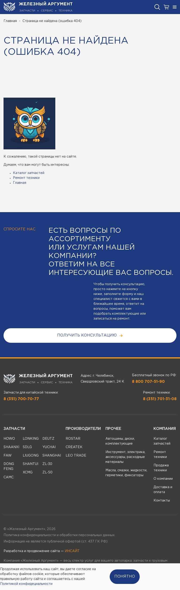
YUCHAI (49, 447)
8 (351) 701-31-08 (159, 399)
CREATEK (74, 447)
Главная (10, 21)
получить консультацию (90, 336)
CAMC (9, 477)
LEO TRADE (76, 455)
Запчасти (14, 429)
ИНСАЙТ (72, 551)
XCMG (28, 472)
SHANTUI (30, 464)
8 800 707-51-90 (148, 382)
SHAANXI (11, 447)
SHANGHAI (51, 455)
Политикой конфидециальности (26, 584)
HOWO (9, 438)
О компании (163, 478)
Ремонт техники (26, 178)
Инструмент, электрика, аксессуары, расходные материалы (125, 457)
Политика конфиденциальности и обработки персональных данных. (59, 535)
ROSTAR (73, 438)
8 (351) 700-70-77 (21, 399)
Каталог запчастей (28, 173)
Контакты (162, 500)
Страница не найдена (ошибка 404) (52, 21)
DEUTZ (48, 438)
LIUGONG (31, 455)
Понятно (124, 576)
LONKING (31, 438)
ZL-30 (47, 464)
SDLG (27, 447)
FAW (8, 455)
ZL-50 (47, 472)
